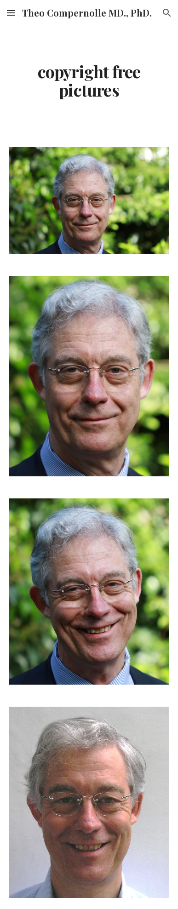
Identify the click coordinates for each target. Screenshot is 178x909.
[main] (89, 81)
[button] (11, 12)
